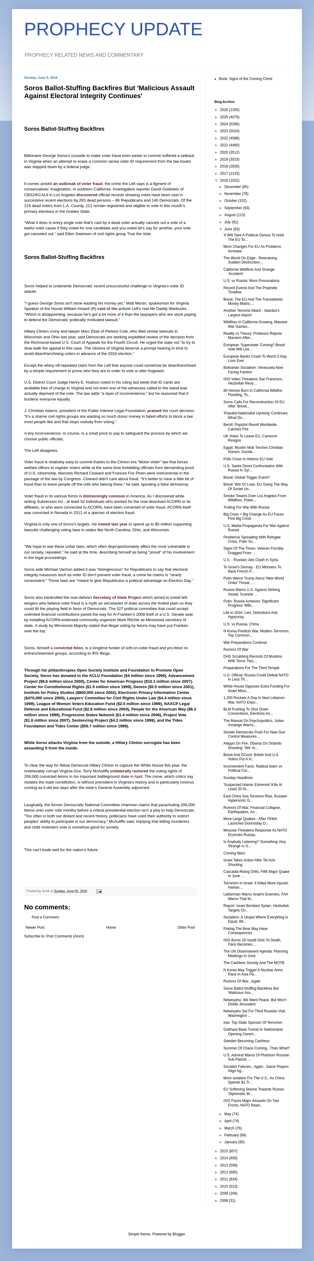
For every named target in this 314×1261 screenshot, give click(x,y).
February (232, 1135)
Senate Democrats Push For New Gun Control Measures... (254, 734)
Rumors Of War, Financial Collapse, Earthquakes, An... (252, 810)
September (233, 208)
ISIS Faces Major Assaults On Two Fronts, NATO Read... (251, 1103)
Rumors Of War (235, 649)
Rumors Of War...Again (242, 981)
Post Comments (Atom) (65, 936)
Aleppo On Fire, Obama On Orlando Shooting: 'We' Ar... (252, 745)
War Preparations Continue (245, 642)
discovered (87, 195)
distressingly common (104, 496)
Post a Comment (45, 917)
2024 (224, 124)
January (231, 1142)
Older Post (186, 927)
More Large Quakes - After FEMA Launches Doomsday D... (250, 821)
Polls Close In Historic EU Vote (248, 459)
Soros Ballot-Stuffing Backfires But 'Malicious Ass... (251, 990)
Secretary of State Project (117, 597)
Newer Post (35, 927)
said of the (107, 308)
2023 (224, 131)
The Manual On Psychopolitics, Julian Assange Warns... (253, 723)
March (230, 1128)
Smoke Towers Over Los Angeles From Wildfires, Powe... (254, 498)
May (228, 1114)
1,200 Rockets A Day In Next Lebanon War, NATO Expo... (254, 700)
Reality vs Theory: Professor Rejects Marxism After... (252, 335)
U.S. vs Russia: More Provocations (251, 281)
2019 (224, 159)
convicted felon (68, 648)
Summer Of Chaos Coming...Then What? (256, 1048)
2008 (224, 1201)
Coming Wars (234, 853)
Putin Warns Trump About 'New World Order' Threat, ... (253, 580)
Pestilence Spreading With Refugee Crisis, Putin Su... (251, 539)
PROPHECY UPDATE (113, 29)
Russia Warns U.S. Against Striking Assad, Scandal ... (251, 592)
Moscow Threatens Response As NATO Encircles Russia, (255, 832)
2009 (224, 1193)
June (228, 229)
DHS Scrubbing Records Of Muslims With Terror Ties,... (252, 658)
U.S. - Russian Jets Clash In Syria (250, 560)
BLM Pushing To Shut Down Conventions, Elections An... (248, 711)
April (228, 1121)
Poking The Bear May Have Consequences (245, 931)
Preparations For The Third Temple (251, 668)
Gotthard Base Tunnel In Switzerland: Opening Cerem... (253, 1031)
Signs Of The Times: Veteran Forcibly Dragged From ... (253, 550)
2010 (224, 1186)
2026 (224, 110)
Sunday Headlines (238, 778)
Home (111, 927)
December (233, 187)
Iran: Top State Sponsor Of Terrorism (252, 1022)
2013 (224, 1165)
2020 (224, 152)
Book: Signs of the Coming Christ (245, 79)
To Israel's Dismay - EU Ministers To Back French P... (252, 569)
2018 (224, 166)
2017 (224, 173)
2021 (224, 145)
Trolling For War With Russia (246, 507)
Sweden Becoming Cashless (246, 1041)
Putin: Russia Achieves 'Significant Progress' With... (251, 603)
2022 (224, 138)
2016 (224, 180)
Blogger (178, 1234)
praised (154, 410)
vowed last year (112, 524)
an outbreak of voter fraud (77, 183)
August (230, 215)
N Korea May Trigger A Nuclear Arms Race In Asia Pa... (253, 972)
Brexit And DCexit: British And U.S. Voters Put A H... (251, 757)
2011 (224, 1179)
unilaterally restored (129, 771)
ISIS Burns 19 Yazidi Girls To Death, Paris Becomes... (252, 942)
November (233, 194)
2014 (224, 1158)
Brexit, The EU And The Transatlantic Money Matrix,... (253, 301)
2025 (224, 117)
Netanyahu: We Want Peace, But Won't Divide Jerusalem (255, 1002)
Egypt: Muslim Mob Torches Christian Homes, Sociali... (253, 449)
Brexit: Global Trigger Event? (246, 477)
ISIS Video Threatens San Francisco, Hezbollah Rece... (253, 381)
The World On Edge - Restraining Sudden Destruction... (250, 260)
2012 (224, 1172)
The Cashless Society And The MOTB (253, 963)
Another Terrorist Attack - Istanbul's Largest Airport (251, 312)
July (228, 222)
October (231, 201)
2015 (224, 1151)
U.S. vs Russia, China (241, 624)
